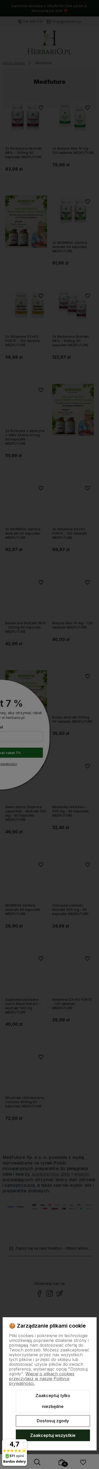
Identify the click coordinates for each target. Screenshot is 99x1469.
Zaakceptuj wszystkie (53, 1435)
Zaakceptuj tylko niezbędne (52, 1401)
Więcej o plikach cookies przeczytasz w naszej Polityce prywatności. (41, 1378)
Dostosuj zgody (53, 1420)
